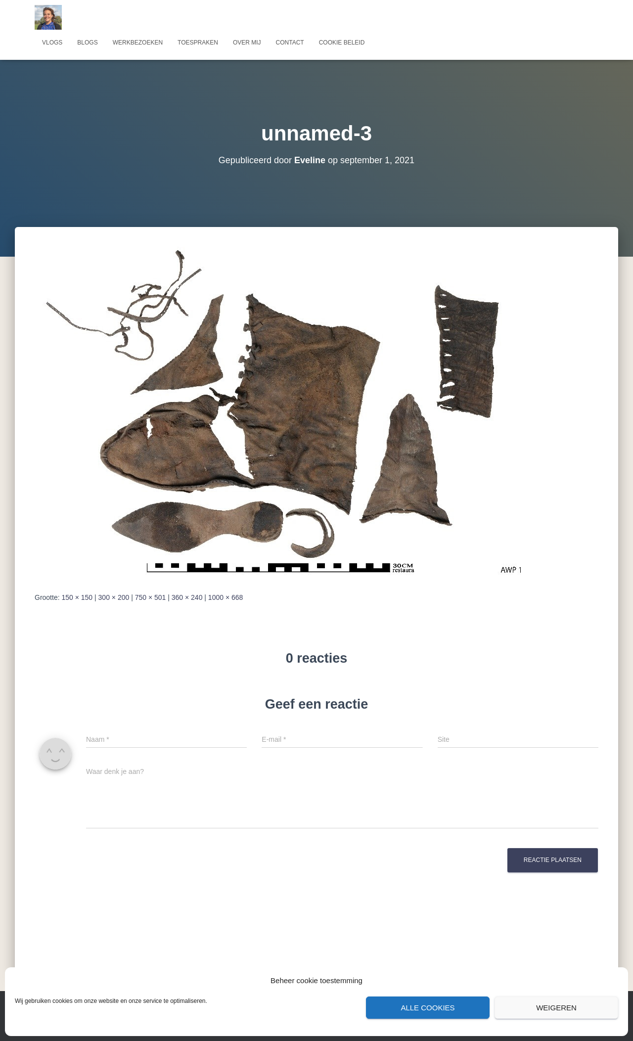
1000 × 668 (225, 597)
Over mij (247, 42)
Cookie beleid (342, 42)
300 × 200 (114, 597)
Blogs (87, 42)
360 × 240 (187, 597)
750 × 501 (150, 597)
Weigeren (556, 1007)
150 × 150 (76, 597)
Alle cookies (427, 1007)
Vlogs (52, 42)
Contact (290, 42)
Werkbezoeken (138, 42)
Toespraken (198, 42)
